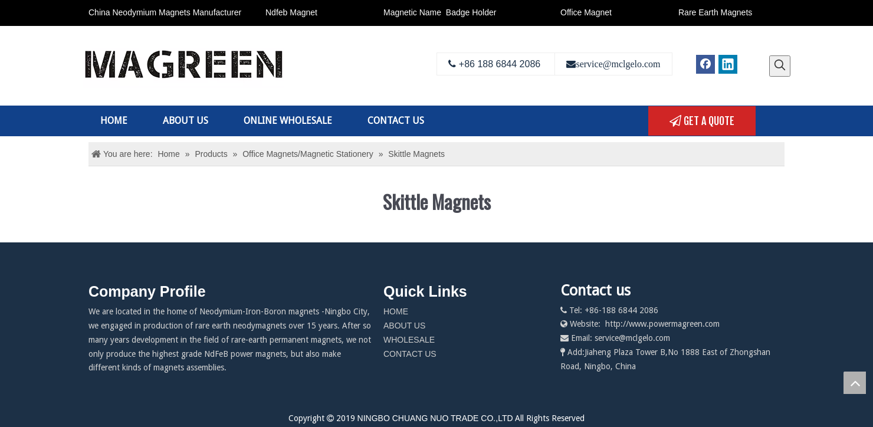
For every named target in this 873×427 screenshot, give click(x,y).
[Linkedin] (727, 64)
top (855, 383)
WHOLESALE (409, 339)
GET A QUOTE (701, 121)
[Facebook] (705, 64)
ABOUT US (404, 325)
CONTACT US (409, 354)
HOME (395, 311)
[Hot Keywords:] (779, 66)
